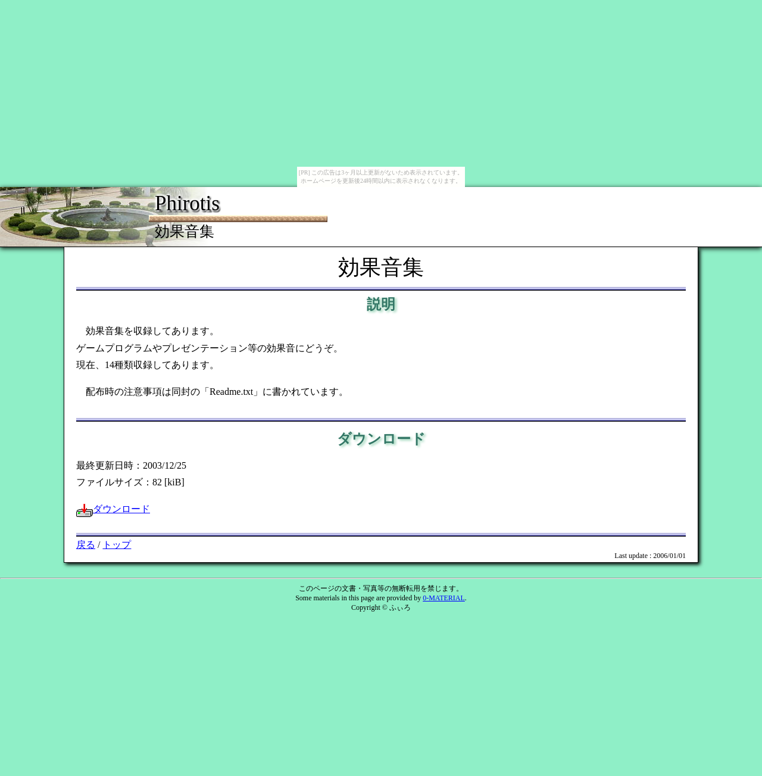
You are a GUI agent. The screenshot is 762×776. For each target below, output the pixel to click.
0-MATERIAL (444, 598)
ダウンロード (113, 509)
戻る (85, 545)
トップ (116, 545)
